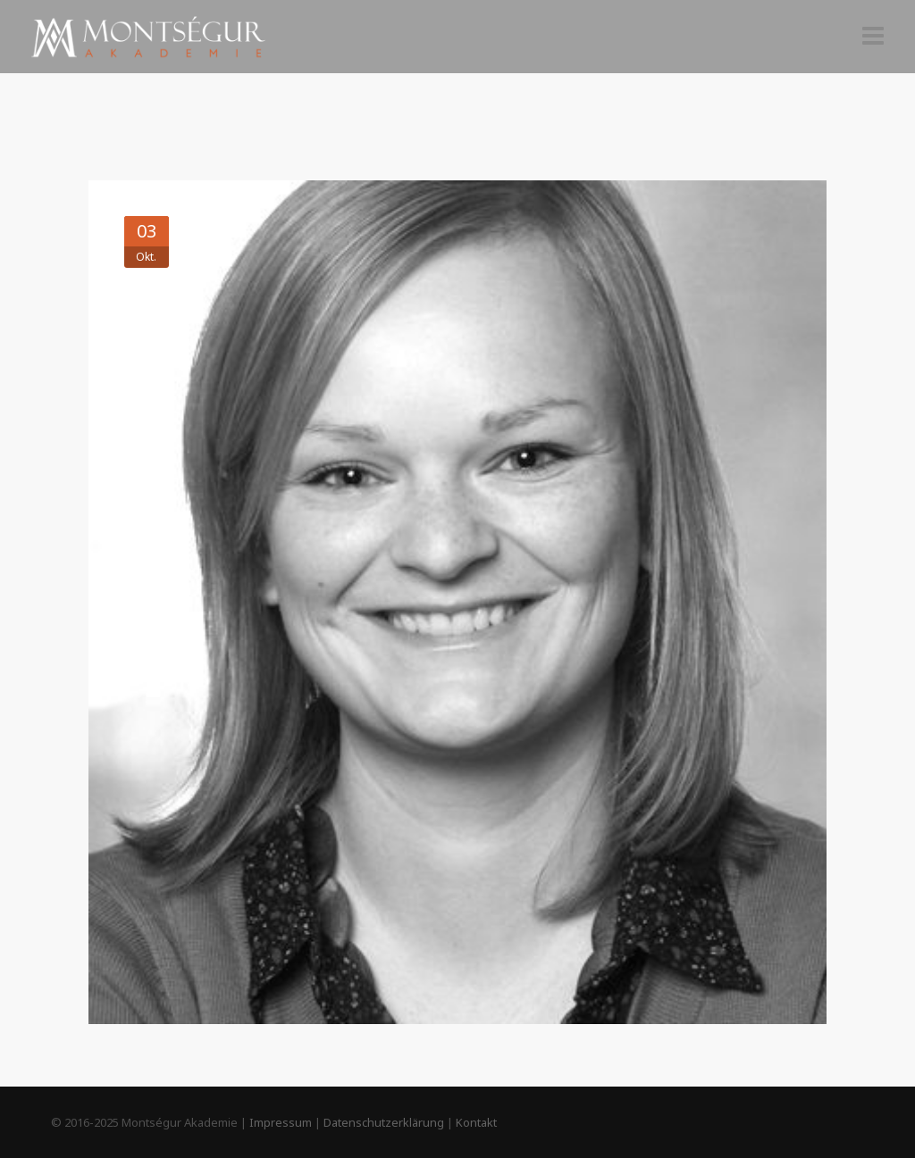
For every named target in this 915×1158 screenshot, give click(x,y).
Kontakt (476, 1122)
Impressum (280, 1122)
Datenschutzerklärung (383, 1122)
